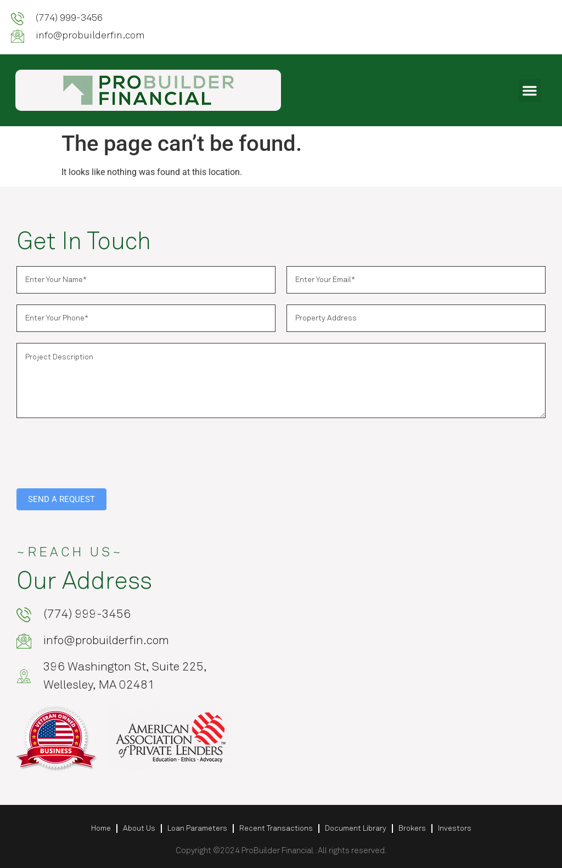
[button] (529, 90)
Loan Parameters (197, 828)
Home (101, 828)
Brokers (412, 828)
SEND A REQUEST (61, 499)
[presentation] (99, 450)
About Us (139, 828)
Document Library (355, 828)
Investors (454, 828)
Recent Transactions (276, 828)
